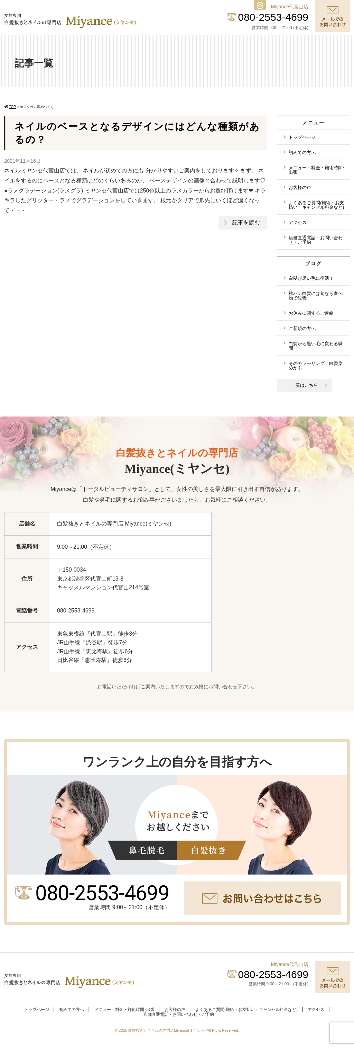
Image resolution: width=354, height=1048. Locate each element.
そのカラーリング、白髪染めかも (316, 365)
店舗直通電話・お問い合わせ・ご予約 (316, 240)
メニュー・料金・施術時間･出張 (317, 170)
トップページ (302, 137)
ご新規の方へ (302, 328)
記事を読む (246, 222)
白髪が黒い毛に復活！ (311, 278)
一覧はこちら (304, 385)
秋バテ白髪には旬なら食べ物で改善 (316, 296)
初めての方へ (302, 152)
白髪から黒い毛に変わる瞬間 (316, 346)
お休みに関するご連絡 (311, 313)
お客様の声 (300, 187)
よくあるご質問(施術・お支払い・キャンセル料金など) (316, 205)
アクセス (298, 222)
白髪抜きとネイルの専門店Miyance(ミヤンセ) (167, 1030)
